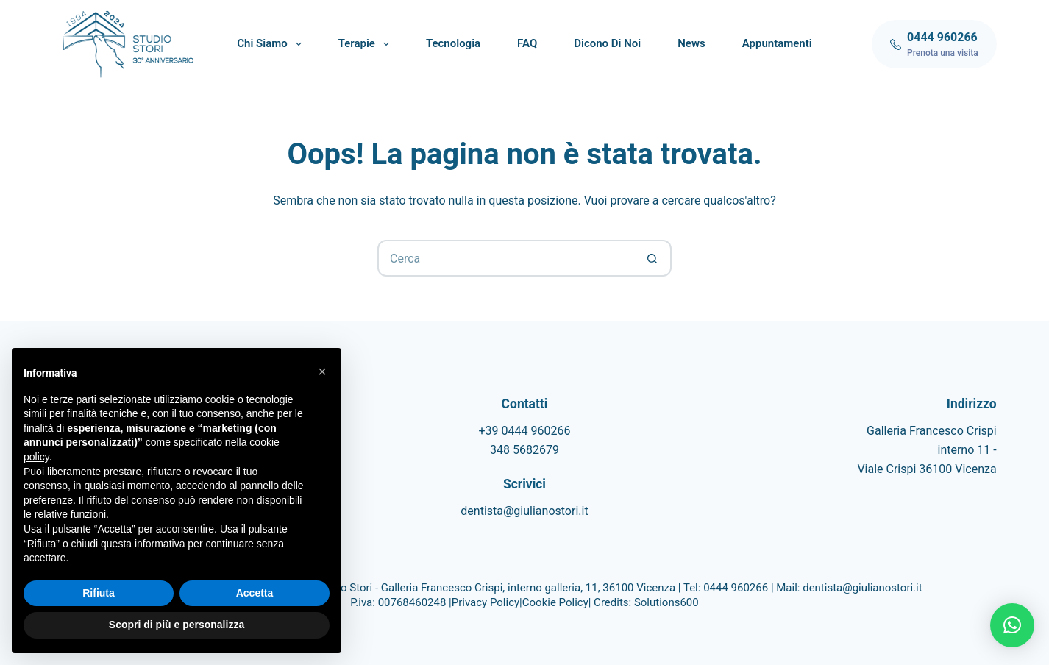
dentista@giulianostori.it (524, 511)
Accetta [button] (255, 593)
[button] (1012, 625)
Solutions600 (666, 602)
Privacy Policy (485, 602)
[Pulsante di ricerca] (653, 258)
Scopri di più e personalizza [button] (176, 624)
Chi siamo (272, 44)
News (691, 43)
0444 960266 (735, 587)
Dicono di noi (607, 43)
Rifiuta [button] (98, 593)
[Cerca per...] (506, 258)
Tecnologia (453, 43)
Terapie (366, 44)
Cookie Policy (555, 602)
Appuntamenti (777, 43)
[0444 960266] (934, 44)
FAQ (527, 43)
